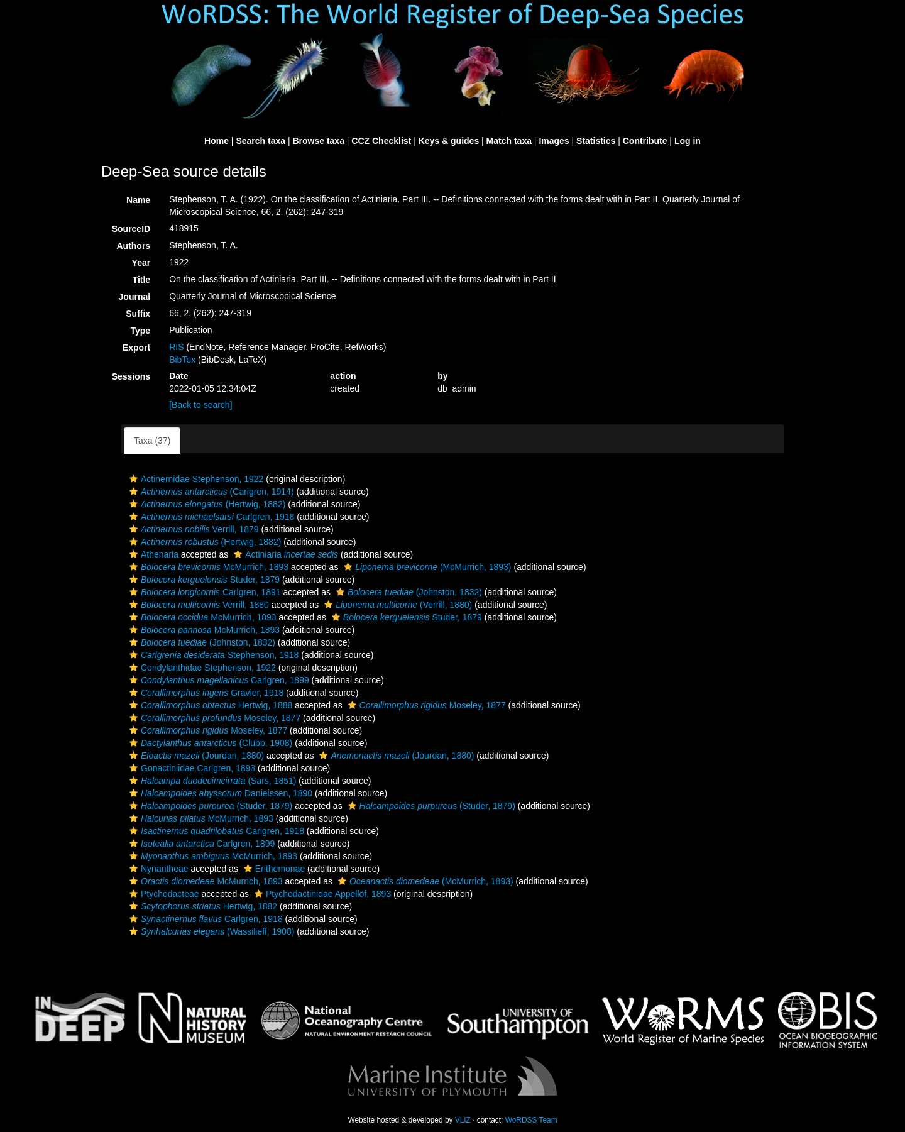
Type (141, 331)
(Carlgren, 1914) (210, 491)
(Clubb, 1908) (209, 743)
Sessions (131, 376)
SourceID (131, 229)
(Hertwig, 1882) (205, 504)
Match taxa (509, 141)
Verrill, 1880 (197, 605)
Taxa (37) (152, 441)
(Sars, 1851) (211, 781)
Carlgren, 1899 (217, 680)
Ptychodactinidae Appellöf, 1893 (321, 894)
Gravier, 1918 (204, 693)
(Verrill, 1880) (396, 605)
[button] (133, 479)
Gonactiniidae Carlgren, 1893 (190, 768)
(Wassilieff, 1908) (210, 931)
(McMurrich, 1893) (426, 567)
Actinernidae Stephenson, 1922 (194, 479)
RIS (176, 347)
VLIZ (463, 1120)
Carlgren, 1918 (210, 517)
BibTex (182, 359)
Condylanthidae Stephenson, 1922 (201, 667)
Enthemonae (273, 869)
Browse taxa (318, 141)
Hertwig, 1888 (209, 705)
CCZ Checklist (381, 141)
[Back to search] (200, 405)
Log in (687, 141)
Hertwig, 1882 (201, 906)
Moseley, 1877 (425, 705)
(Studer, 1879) (209, 806)
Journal (135, 297)
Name (138, 200)
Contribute (645, 141)
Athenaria (152, 554)
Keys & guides (449, 141)
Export (136, 348)
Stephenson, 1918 (212, 655)
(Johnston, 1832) (407, 592)
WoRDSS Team (531, 1120)
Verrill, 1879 (192, 529)
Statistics (595, 141)
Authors (133, 246)
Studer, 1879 (203, 579)
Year (141, 263)
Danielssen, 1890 (219, 793)
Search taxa (260, 141)
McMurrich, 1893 (207, 567)
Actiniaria (284, 554)
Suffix (138, 314)
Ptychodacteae (162, 894)
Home (216, 141)
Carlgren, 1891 (203, 592)
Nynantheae (157, 869)
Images (554, 141)
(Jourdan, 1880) (195, 755)
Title (142, 280)
